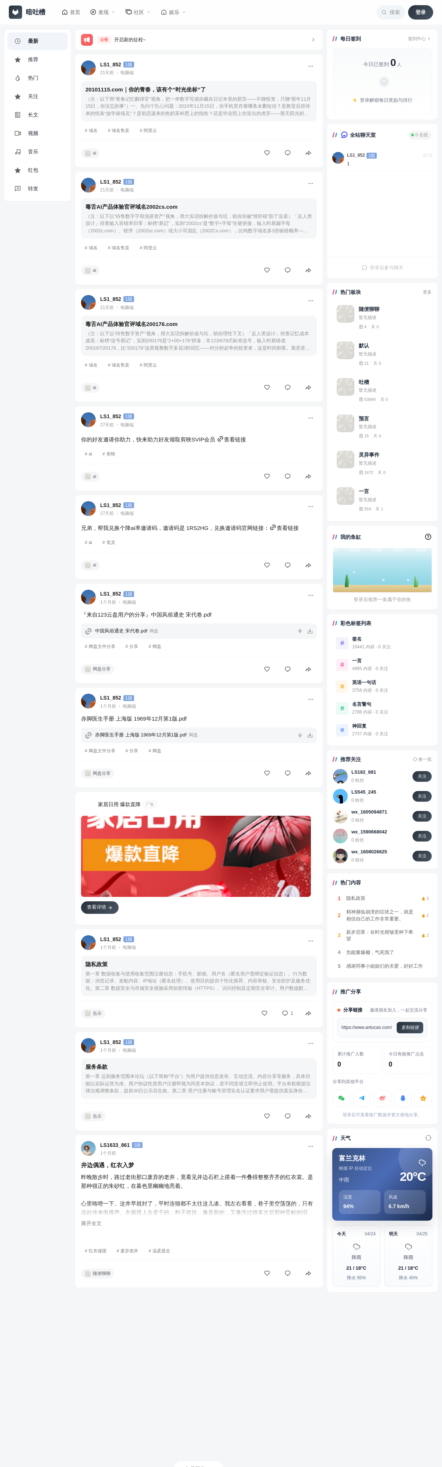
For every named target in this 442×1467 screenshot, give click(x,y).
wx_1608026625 (369, 851)
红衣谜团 (97, 1250)
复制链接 (410, 1027)
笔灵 (110, 542)
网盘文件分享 (102, 646)
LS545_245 (363, 792)
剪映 (110, 454)
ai (90, 454)
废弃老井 (129, 1250)
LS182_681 (363, 772)
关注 (422, 776)
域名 (93, 130)
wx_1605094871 (369, 812)
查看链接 (231, 439)
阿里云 (150, 130)
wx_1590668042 (369, 832)
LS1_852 (356, 155)
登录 (420, 12)
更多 (427, 292)
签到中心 (420, 38)
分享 (133, 646)
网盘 (156, 646)
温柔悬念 (161, 1250)
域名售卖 (120, 130)
